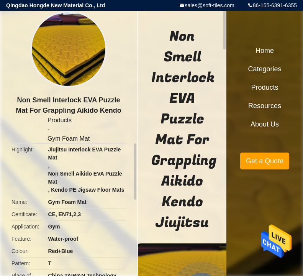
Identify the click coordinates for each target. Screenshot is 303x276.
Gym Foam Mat (68, 138)
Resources (264, 106)
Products (59, 120)
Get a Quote (264, 161)
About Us (265, 124)
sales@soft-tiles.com (209, 5)
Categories (264, 69)
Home (265, 50)
